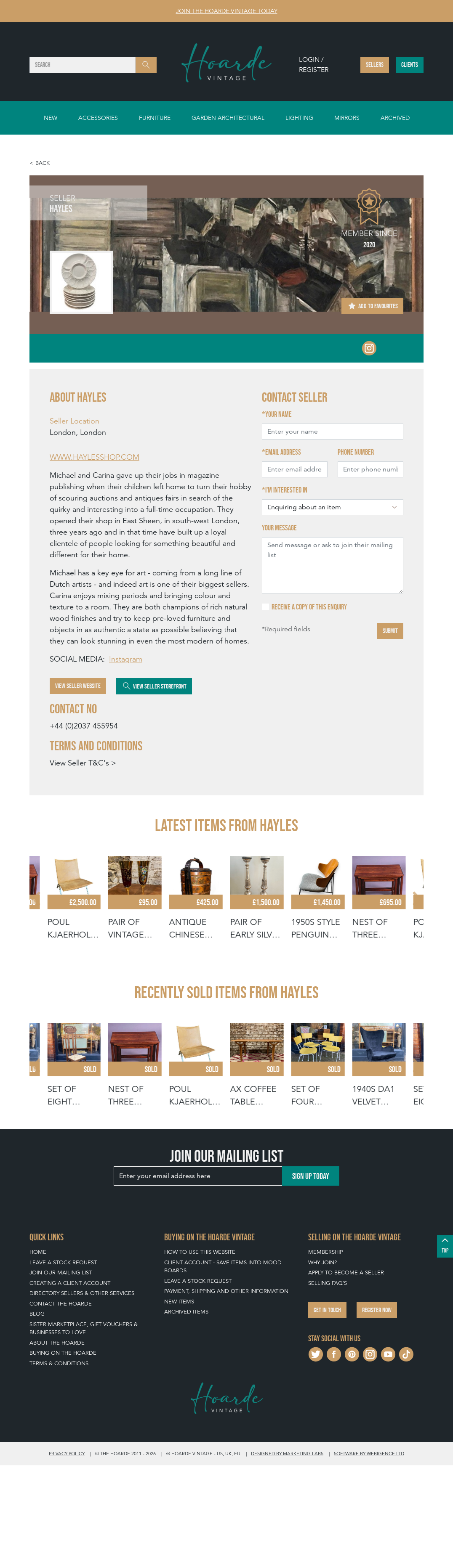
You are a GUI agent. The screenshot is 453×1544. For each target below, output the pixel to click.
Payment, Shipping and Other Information (226, 1370)
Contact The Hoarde (60, 1382)
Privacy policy (67, 1532)
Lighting (299, 118)
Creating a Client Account (69, 1361)
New (50, 118)
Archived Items (186, 1390)
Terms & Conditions (58, 1442)
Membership (325, 1331)
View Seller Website (78, 686)
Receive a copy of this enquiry (309, 607)
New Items (179, 1380)
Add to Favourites (372, 306)
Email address (283, 452)
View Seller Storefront (154, 686)
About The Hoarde (57, 1421)
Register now (377, 1389)
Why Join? (322, 1341)
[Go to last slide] (37, 918)
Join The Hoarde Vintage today (226, 11)
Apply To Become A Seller (346, 1351)
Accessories (98, 118)
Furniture (155, 118)
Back (42, 163)
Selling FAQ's (327, 1361)
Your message (279, 528)
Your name (278, 414)
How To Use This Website (199, 1331)
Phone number (356, 452)
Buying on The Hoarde (62, 1431)
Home (37, 1331)
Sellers (375, 65)
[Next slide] (416, 918)
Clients (409, 65)
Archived (395, 118)
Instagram (125, 659)
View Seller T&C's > (83, 763)
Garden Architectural (228, 118)
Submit (390, 631)
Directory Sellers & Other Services (81, 1372)
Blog (37, 1392)
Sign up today (310, 1254)
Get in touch (327, 1389)
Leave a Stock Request (63, 1341)
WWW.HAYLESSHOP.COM (94, 457)
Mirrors (347, 118)
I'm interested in (286, 490)
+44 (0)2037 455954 (84, 726)
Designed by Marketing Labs (287, 1532)
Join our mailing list (60, 1351)
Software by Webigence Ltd (369, 1532)
